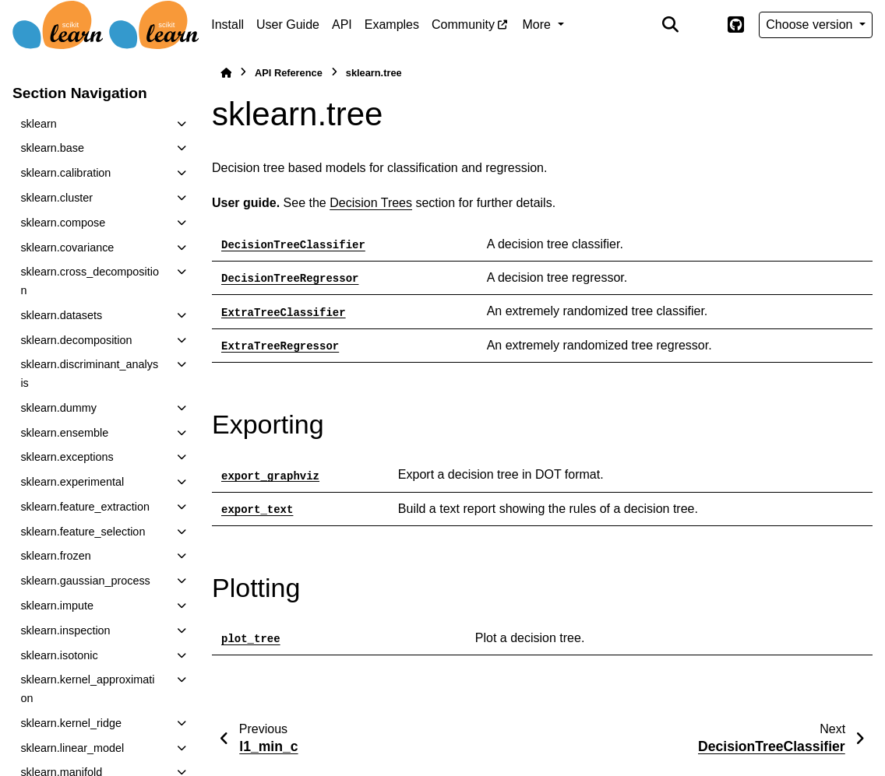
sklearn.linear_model (72, 748)
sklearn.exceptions (66, 457)
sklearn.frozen (55, 556)
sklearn (38, 124)
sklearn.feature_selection (82, 531)
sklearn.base (52, 148)
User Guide (287, 24)
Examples (392, 24)
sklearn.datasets (61, 315)
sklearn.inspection (65, 630)
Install (227, 24)
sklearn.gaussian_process (85, 580)
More (539, 24)
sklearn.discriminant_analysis (89, 373)
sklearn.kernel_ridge (71, 723)
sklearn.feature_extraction (85, 506)
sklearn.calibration (65, 173)
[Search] (670, 25)
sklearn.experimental (72, 482)
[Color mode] (702, 25)
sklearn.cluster (56, 197)
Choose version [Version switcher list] (811, 24)
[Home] (225, 73)
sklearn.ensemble (64, 433)
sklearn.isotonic (58, 655)
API (342, 24)
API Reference (289, 73)
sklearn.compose (62, 222)
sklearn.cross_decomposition (89, 281)
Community (463, 24)
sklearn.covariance (67, 247)
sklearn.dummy (58, 408)
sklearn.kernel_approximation (87, 688)
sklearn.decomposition (76, 340)
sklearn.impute (56, 605)
